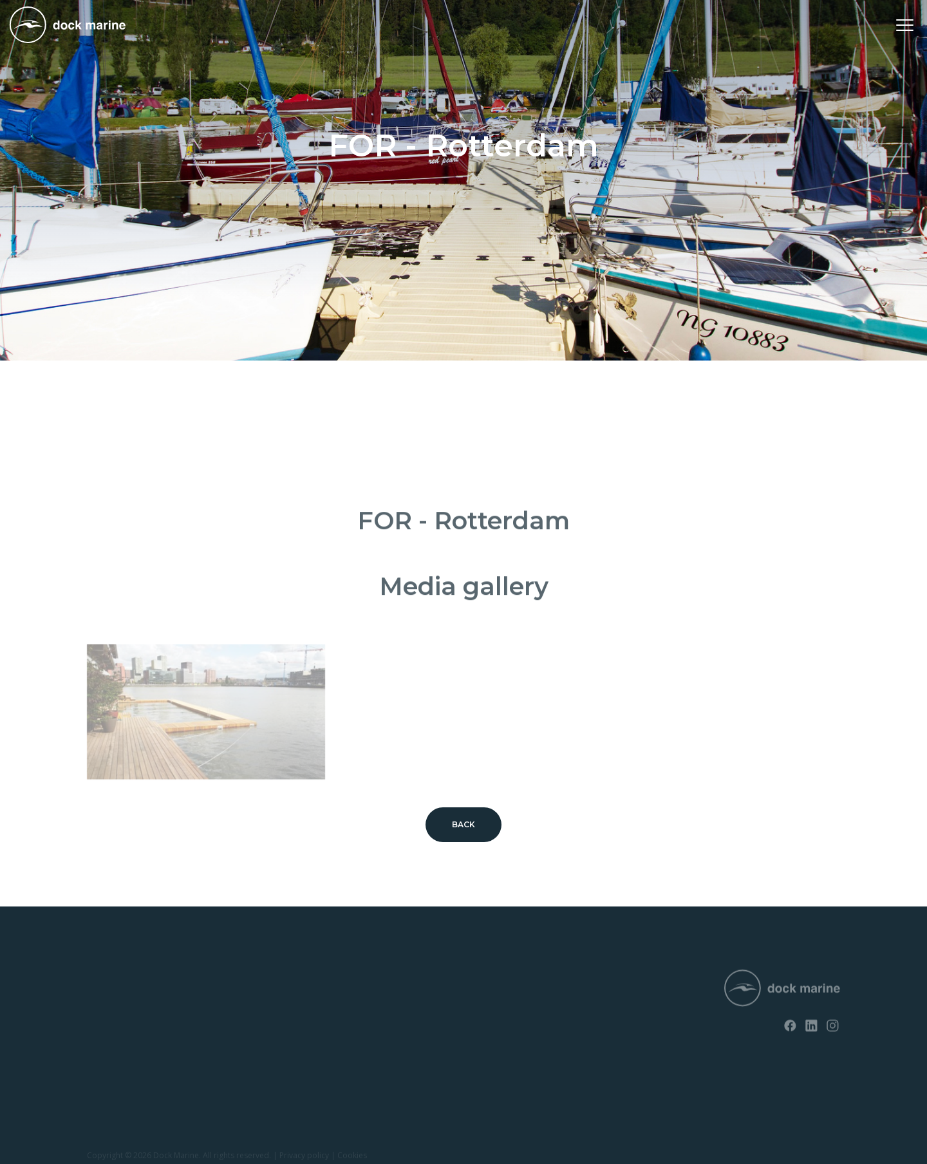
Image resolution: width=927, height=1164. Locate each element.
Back (464, 824)
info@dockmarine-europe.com (478, 1036)
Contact (260, 1004)
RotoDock (107, 981)
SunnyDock (109, 1004)
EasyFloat (105, 1026)
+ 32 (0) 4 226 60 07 (453, 1015)
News (255, 981)
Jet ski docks (111, 1048)
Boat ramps (109, 1070)
